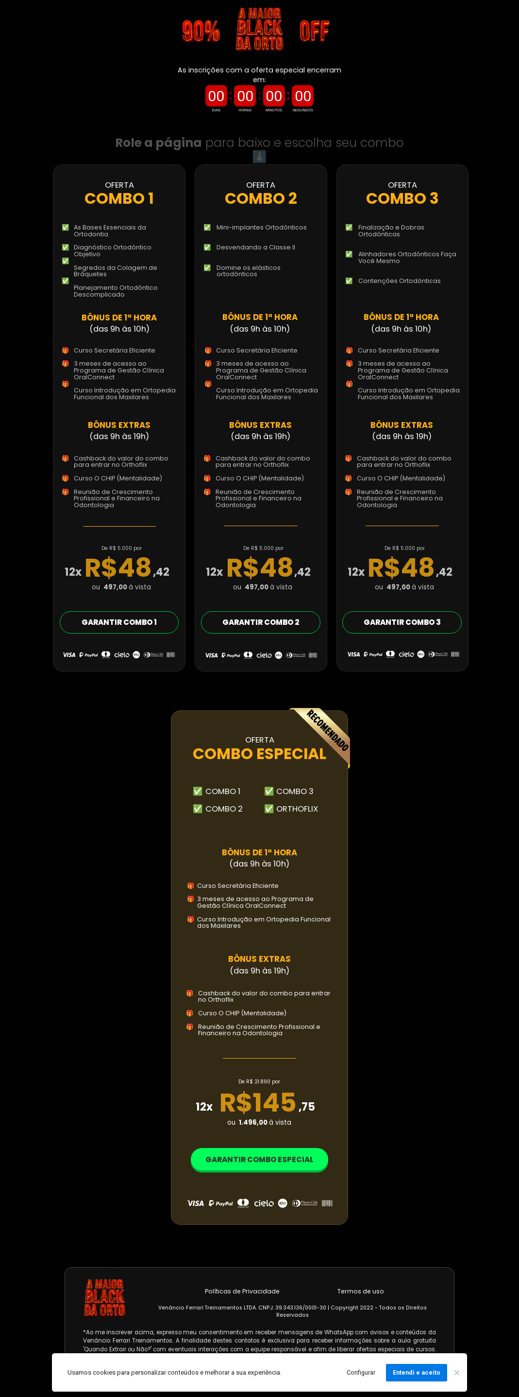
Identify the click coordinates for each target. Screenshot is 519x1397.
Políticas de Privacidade (242, 1291)
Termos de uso (360, 1291)
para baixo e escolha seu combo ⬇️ (261, 150)
